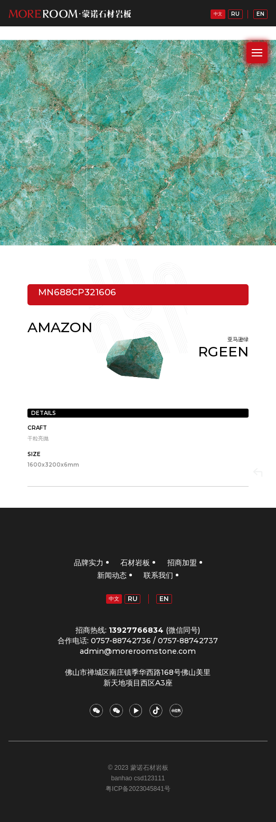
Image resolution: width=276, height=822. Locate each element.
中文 (218, 14)
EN (260, 14)
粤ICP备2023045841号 (138, 788)
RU (235, 14)
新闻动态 (112, 575)
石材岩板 (135, 562)
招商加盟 (182, 562)
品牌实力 (88, 562)
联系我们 (158, 575)
